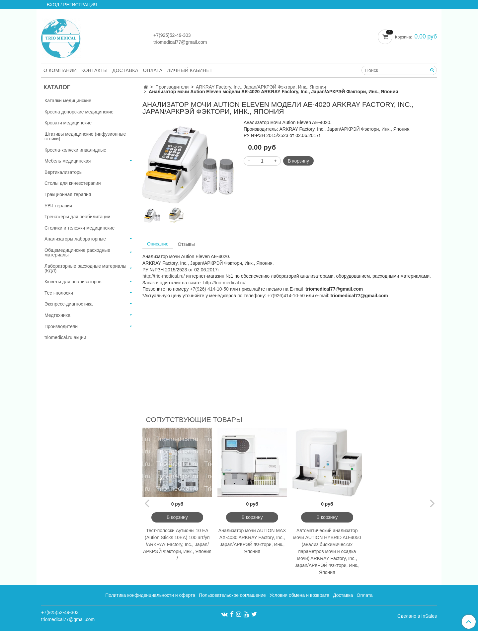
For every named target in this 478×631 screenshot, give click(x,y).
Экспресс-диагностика (68, 304)
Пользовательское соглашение (232, 595)
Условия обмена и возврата (299, 595)
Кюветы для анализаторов (73, 281)
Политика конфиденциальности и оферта (150, 595)
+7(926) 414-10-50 (209, 289)
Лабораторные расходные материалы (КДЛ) (85, 268)
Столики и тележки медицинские (79, 228)
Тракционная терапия (67, 194)
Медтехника (57, 315)
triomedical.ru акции (65, 337)
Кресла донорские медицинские (79, 111)
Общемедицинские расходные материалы (77, 252)
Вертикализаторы (63, 172)
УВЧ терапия (58, 205)
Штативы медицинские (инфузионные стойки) (85, 136)
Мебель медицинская (67, 161)
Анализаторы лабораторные (75, 239)
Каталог (56, 87)
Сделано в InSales (417, 616)
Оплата (153, 70)
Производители (172, 87)
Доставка (125, 70)
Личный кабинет (190, 70)
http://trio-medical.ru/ (163, 276)
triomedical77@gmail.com (180, 42)
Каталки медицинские (67, 100)
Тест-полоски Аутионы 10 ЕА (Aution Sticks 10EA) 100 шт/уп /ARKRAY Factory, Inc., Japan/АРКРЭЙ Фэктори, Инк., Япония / (177, 544)
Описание (157, 243)
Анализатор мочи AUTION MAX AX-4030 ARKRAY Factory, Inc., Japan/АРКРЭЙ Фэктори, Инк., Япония (252, 541)
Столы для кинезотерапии (72, 183)
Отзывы (186, 244)
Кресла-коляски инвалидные (75, 150)
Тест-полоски (58, 293)
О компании (60, 70)
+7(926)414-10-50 (286, 295)
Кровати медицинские (68, 122)
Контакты (94, 70)
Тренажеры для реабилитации (77, 216)
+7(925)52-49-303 (172, 35)
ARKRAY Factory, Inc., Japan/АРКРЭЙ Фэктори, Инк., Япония (261, 87)
